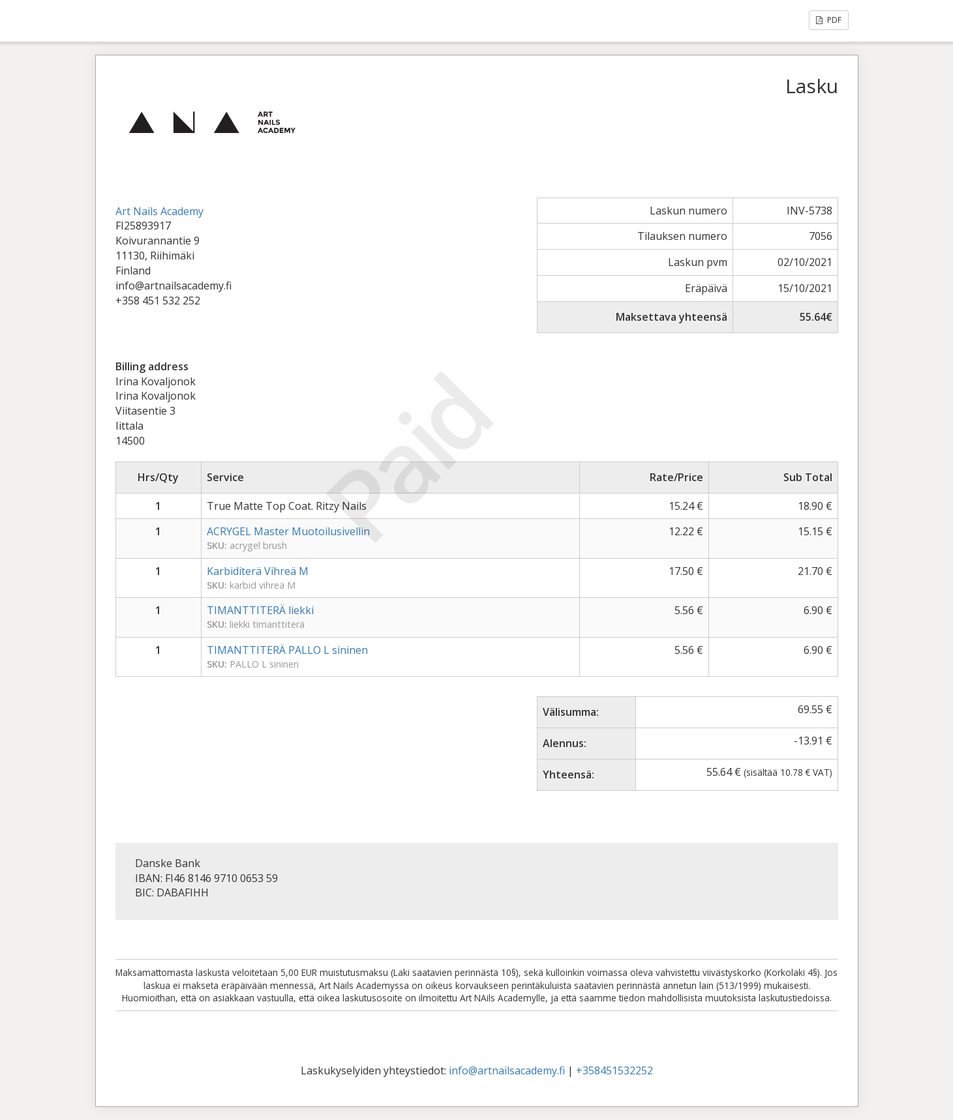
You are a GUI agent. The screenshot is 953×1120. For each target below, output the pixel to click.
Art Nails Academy (159, 211)
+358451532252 (614, 1070)
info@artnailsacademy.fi (507, 1070)
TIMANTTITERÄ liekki (260, 610)
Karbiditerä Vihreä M (258, 571)
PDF (828, 19)
